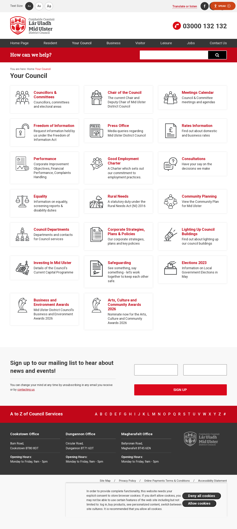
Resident (50, 43)
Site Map (105, 480)
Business (113, 43)
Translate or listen (184, 6)
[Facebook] (205, 6)
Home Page (19, 43)
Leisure (166, 43)
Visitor (140, 43)
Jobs (191, 43)
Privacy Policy (128, 480)
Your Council (81, 43)
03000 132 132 (205, 26)
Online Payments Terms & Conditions (167, 480)
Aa (29, 6)
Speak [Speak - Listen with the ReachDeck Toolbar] (222, 6)
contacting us (26, 389)
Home (30, 69)
